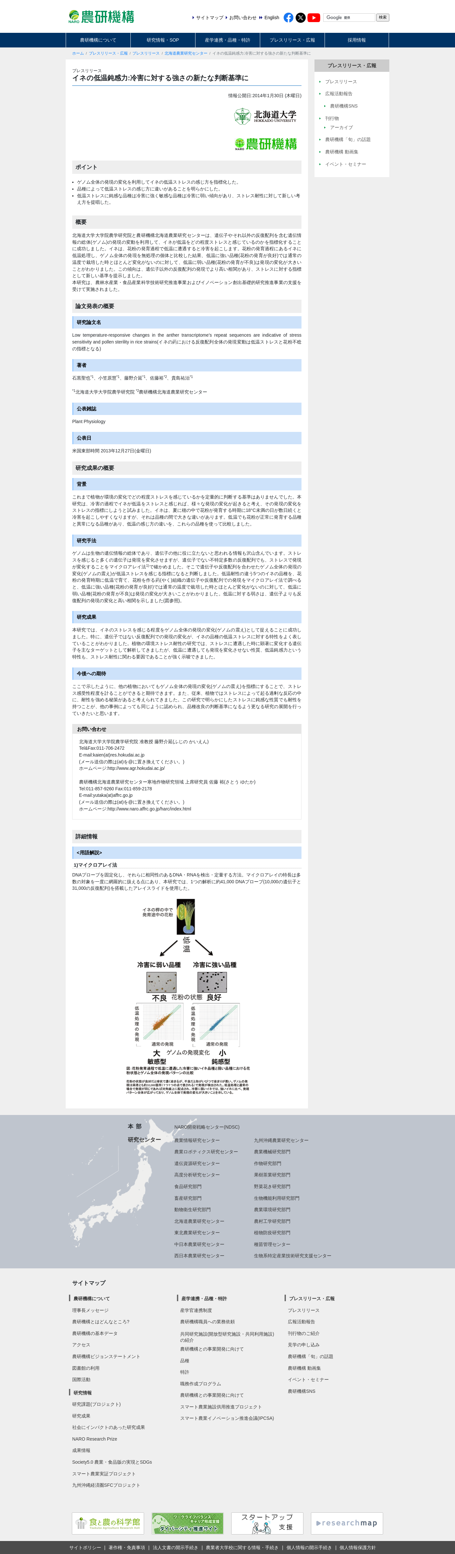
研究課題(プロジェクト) (96, 1404)
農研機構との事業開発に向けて (212, 1349)
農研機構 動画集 (304, 1368)
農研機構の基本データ (95, 1333)
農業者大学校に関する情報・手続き (242, 1547)
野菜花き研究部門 (272, 1186)
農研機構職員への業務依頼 (207, 1321)
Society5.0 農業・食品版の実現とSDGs (112, 1462)
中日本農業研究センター (199, 1244)
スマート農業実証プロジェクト (104, 1473)
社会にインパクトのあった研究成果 (108, 1427)
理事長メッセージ (90, 1310)
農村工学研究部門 (272, 1221)
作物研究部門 (267, 1163)
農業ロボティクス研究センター (206, 1151)
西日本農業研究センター (199, 1255)
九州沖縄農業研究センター (281, 1140)
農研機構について (98, 40)
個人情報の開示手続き (309, 1547)
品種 (184, 1360)
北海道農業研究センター (186, 53)
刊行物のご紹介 (304, 1333)
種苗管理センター (272, 1244)
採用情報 (357, 40)
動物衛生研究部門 (192, 1209)
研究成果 (81, 1415)
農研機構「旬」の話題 (310, 1356)
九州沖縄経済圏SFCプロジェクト (106, 1485)
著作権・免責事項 (127, 1547)
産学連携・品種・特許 (227, 40)
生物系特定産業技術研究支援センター (292, 1255)
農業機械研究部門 (272, 1151)
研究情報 (83, 1392)
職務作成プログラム (200, 1383)
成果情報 (81, 1450)
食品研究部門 (188, 1186)
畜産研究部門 (188, 1198)
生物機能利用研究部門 (277, 1198)
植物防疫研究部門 (272, 1232)
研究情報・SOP (163, 40)
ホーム (78, 53)
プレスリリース (146, 53)
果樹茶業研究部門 (272, 1174)
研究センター (144, 1139)
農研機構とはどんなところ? (100, 1321)
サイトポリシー (85, 1547)
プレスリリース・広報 (292, 40)
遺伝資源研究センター (197, 1163)
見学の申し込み (304, 1344)
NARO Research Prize (94, 1439)
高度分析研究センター (197, 1174)
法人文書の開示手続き (175, 1547)
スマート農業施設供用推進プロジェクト (221, 1406)
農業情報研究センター (197, 1140)
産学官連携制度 (196, 1310)
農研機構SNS (301, 1391)
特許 (184, 1372)
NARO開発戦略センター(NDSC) (206, 1127)
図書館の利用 (86, 1368)
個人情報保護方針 (358, 1547)
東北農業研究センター (197, 1232)
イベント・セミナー (308, 1379)
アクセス (81, 1344)
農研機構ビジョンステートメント (106, 1356)
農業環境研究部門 (272, 1209)
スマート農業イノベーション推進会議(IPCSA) (227, 1418)
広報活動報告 (301, 1321)
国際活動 (81, 1379)
